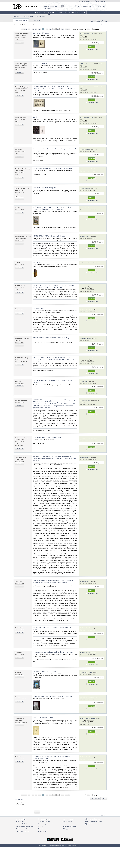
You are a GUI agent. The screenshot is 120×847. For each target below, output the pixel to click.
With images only (35, 25)
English (46, 844)
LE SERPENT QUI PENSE (85, 338)
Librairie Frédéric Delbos (86, 672)
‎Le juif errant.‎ (37, 117)
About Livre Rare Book (69, 819)
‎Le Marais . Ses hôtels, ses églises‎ (44, 188)
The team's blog (66, 821)
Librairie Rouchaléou (85, 400)
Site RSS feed (89, 824)
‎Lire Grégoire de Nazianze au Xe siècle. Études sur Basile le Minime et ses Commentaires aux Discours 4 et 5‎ (53, 582)
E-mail (104, 21)
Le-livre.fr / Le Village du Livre (87, 358)
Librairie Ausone (84, 381)
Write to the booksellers (85, 1)
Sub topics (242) (35, 20)
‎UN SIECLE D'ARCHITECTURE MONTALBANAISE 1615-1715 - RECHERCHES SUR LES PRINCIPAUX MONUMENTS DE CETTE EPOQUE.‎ (53, 359)
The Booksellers (61, 12)
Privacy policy (65, 829)
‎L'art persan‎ (37, 262)
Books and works (49, 12)
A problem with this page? (69, 826)
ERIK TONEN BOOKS (85, 236)
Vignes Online (83, 286)
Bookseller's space (100, 1)
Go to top (103, 815)
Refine (104, 25)
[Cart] (76, 6)
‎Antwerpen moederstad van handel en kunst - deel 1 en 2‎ (53, 652)
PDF (93, 21)
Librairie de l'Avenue (85, 149)
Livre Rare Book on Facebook (93, 821)
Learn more (76, 845)
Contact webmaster (67, 824)
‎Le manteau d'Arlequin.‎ (41, 33)
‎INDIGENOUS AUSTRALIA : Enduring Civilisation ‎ (49, 236)
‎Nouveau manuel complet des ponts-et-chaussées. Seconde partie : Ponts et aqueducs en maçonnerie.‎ (53, 286)
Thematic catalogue (28, 16)
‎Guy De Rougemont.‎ (40, 308)
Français (51, 844)
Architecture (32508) (21, 20)
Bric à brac (42, 829)
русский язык (65, 844)
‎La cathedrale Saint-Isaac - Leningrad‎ (46, 671)
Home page (38, 12)
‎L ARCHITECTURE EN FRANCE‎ (43, 718)
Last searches (19, 799)
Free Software (43, 831)
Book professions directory (77, 12)
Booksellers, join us (44, 819)
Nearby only (44, 25)
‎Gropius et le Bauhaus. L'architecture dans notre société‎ (52, 696)
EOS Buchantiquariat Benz (86, 33)
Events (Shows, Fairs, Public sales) (24, 826)
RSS (98, 21)
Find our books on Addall (21, 831)
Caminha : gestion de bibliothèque (49, 824)
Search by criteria (48, 8)
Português (57, 844)
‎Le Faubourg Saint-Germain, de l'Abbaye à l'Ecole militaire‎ (53, 168)
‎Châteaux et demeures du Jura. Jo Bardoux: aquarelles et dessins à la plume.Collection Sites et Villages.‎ (52, 208)
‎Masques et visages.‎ (40, 63)
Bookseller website (44, 821)
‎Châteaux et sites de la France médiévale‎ (47, 437)
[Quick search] (53, 6)
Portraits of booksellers (22, 824)
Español (72, 844)
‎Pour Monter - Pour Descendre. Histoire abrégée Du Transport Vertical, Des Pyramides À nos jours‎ (54, 150)
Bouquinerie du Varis (85, 208)
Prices (41, 826)
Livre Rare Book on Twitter (92, 819)
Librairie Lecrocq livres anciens (88, 263)
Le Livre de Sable (84, 697)
